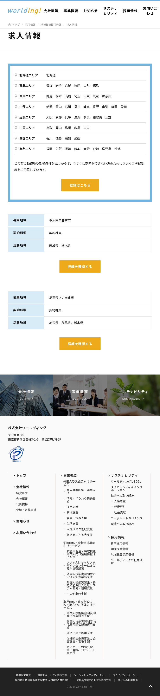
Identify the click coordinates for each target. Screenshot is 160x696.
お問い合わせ (26, 532)
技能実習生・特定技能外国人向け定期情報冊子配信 (81, 554)
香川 (49, 138)
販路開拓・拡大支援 (80, 535)
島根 (68, 127)
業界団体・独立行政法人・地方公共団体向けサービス (79, 605)
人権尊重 (120, 501)
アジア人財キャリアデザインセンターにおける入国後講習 (81, 565)
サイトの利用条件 (128, 680)
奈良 (86, 117)
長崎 (68, 149)
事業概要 (71, 10)
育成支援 (72, 512)
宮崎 (96, 149)
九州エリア (27, 149)
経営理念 (22, 493)
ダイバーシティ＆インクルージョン (126, 488)
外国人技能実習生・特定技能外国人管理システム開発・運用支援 (81, 585)
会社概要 (22, 498)
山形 (86, 85)
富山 (59, 106)
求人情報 (72, 24)
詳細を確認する (80, 266)
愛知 (124, 106)
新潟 (49, 106)
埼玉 (77, 96)
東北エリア (27, 85)
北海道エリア (28, 75)
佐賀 (59, 149)
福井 (77, 106)
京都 (59, 117)
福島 (96, 85)
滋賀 (77, 117)
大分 (86, 149)
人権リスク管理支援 (80, 529)
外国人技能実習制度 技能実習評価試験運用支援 (81, 624)
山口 (86, 127)
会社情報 (51, 10)
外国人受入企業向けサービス (79, 482)
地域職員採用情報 (51, 24)
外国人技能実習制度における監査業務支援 (81, 575)
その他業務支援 (77, 594)
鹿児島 (106, 149)
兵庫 (68, 117)
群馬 (49, 96)
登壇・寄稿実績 (26, 510)
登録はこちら (80, 185)
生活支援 (72, 523)
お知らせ (90, 10)
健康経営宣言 (23, 675)
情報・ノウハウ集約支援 (81, 499)
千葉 (86, 96)
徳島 (59, 138)
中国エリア (27, 127)
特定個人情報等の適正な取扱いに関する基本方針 (42, 680)
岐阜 (86, 106)
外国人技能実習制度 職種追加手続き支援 (81, 614)
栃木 (59, 96)
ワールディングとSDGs (126, 481)
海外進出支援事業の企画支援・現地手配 (81, 639)
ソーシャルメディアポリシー (90, 675)
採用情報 (130, 10)
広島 (77, 127)
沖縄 (117, 149)
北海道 (51, 75)
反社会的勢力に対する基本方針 (93, 680)
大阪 (49, 117)
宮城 (68, 85)
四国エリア (27, 138)
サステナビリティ (110, 11)
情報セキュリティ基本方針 (52, 675)
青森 (49, 85)
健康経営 (120, 507)
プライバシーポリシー (125, 675)
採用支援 (72, 507)
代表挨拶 (22, 504)
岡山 (59, 127)
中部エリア (27, 106)
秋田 (77, 85)
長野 (96, 106)
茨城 (68, 96)
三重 (108, 117)
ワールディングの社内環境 (126, 561)
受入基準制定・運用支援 (81, 491)
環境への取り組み (122, 524)
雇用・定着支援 (77, 518)
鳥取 (49, 127)
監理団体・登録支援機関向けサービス (79, 544)
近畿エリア (27, 117)
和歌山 (97, 117)
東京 (96, 96)
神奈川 (106, 96)
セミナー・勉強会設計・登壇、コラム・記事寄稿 (81, 650)
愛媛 (77, 138)
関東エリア (27, 96)
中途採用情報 (119, 549)
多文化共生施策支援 (80, 633)
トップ (16, 24)
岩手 (59, 85)
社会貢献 (120, 512)
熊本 (77, 149)
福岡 (49, 149)
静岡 (114, 106)
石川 (68, 106)
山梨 (105, 106)
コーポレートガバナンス (127, 518)
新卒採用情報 (119, 543)
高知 (68, 138)
